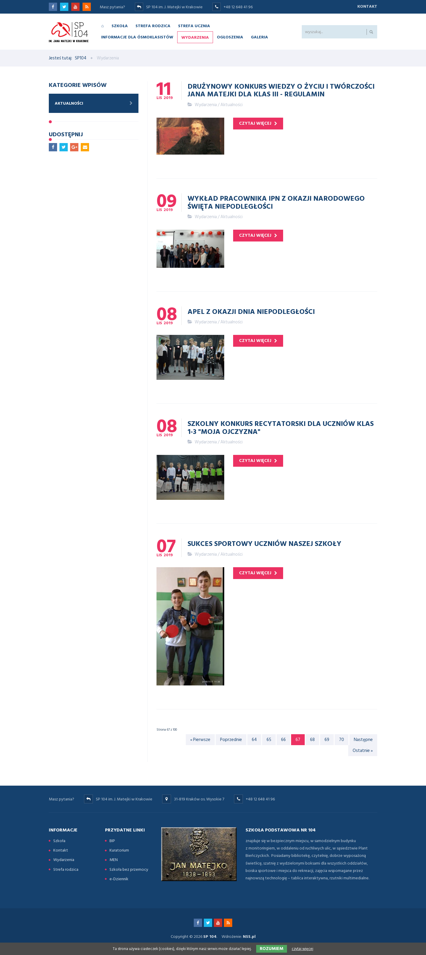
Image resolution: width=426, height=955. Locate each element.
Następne (363, 739)
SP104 (80, 58)
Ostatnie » (363, 750)
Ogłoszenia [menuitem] (230, 37)
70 (341, 739)
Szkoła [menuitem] (120, 25)
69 (327, 739)
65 (269, 739)
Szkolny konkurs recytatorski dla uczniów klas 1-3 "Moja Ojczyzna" (281, 427)
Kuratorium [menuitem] (119, 850)
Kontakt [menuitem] (60, 850)
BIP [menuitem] (112, 840)
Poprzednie (231, 739)
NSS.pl (249, 936)
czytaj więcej (255, 123)
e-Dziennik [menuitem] (118, 878)
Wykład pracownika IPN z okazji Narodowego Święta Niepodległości (276, 202)
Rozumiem (271, 948)
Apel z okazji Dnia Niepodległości (251, 311)
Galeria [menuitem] (259, 37)
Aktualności (231, 104)
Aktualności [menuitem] (69, 103)
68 (312, 739)
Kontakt (367, 6)
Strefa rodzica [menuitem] (152, 25)
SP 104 (210, 936)
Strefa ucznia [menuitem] (194, 25)
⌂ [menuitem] (102, 25)
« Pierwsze (200, 739)
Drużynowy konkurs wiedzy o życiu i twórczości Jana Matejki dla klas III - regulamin (281, 90)
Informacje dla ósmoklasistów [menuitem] (137, 37)
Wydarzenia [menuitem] (195, 37)
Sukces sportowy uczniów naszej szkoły (264, 543)
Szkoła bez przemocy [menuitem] (128, 869)
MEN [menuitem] (113, 859)
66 (283, 739)
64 (254, 739)
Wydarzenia (206, 104)
